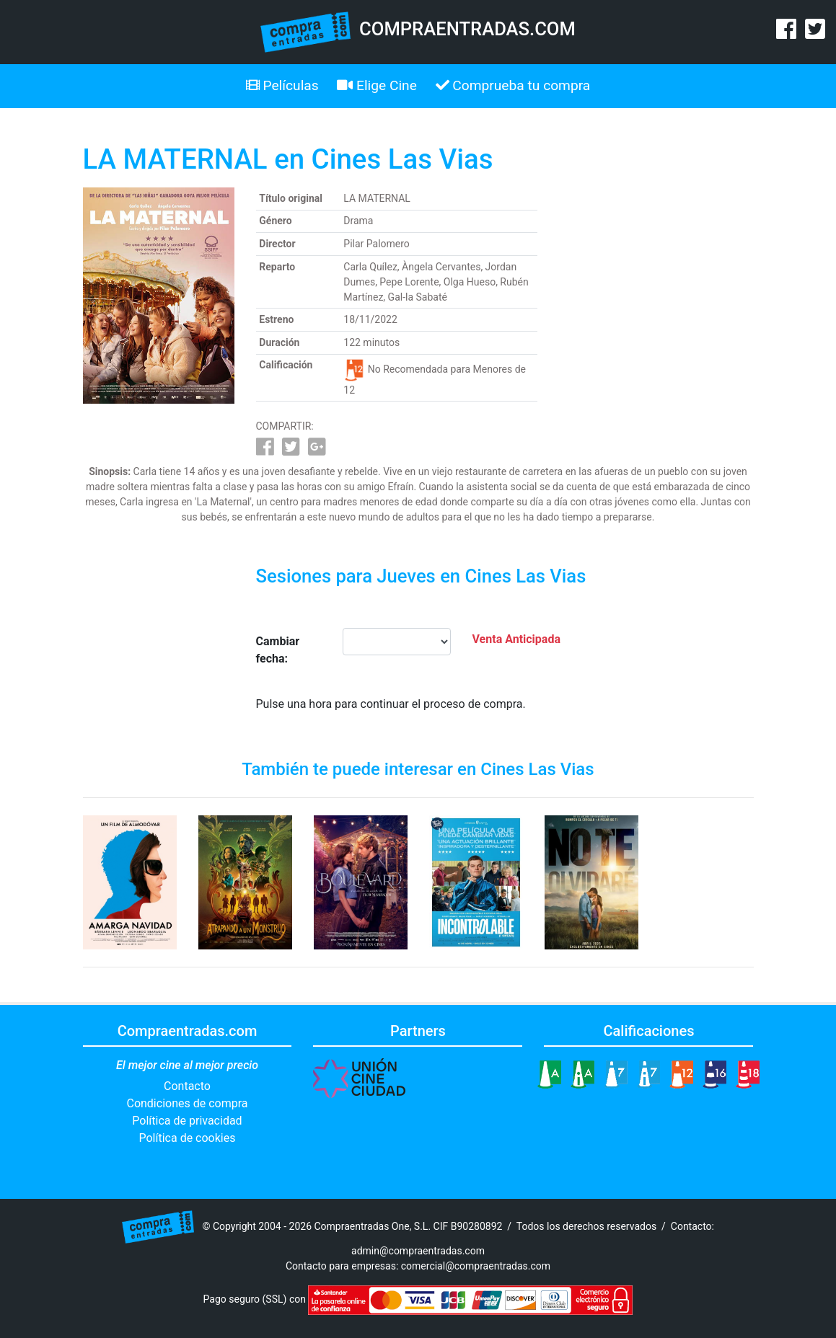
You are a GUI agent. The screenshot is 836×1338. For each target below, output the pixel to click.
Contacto (187, 1086)
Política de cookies (187, 1138)
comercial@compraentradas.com (475, 1266)
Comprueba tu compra (513, 85)
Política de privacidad (187, 1120)
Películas (282, 85)
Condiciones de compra (186, 1103)
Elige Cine (377, 85)
